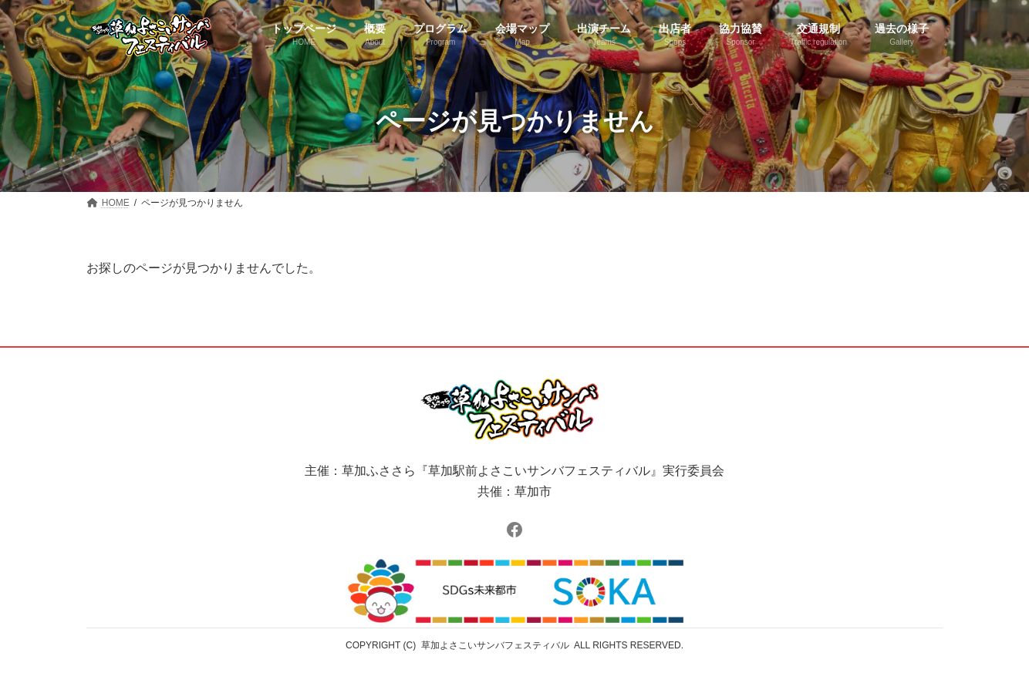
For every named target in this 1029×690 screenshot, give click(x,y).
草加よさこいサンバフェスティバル (495, 645)
